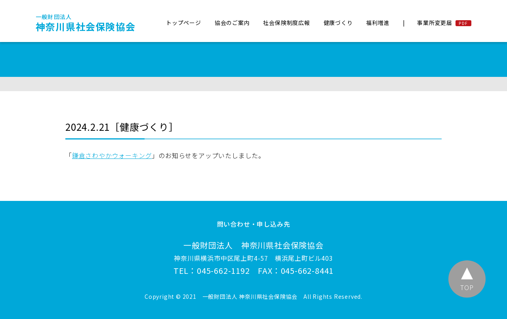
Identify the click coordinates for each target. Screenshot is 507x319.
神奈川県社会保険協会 (85, 23)
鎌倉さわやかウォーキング (112, 155)
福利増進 (377, 23)
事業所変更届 (434, 23)
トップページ (183, 23)
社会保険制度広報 (286, 23)
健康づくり (338, 23)
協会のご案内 (232, 23)
